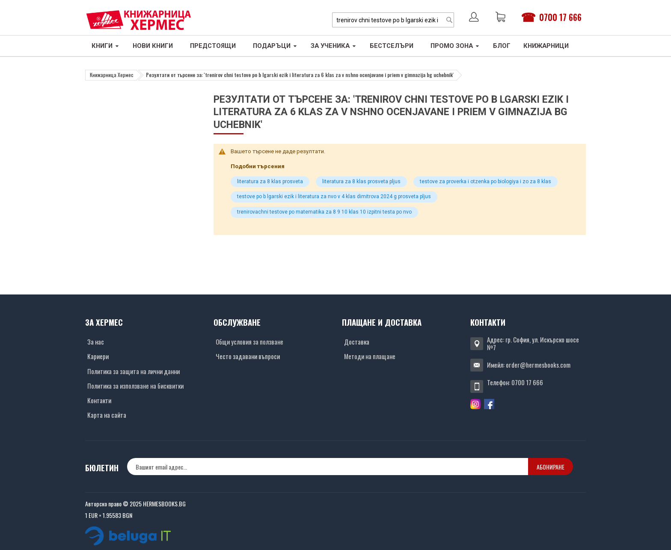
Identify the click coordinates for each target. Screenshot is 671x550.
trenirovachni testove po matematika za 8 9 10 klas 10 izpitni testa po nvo (324, 212)
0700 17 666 (560, 17)
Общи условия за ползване (249, 341)
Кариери (98, 356)
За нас (95, 341)
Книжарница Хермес (112, 74)
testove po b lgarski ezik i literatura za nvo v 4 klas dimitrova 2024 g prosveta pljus (334, 196)
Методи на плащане (369, 356)
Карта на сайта (106, 414)
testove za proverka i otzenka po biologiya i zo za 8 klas (485, 181)
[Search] (449, 19)
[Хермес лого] (138, 20)
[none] (327, 466)
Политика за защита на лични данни (133, 371)
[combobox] (393, 19)
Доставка (356, 341)
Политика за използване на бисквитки (135, 385)
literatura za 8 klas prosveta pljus (361, 181)
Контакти (99, 400)
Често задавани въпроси (248, 356)
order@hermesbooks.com (538, 364)
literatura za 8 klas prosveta (270, 181)
